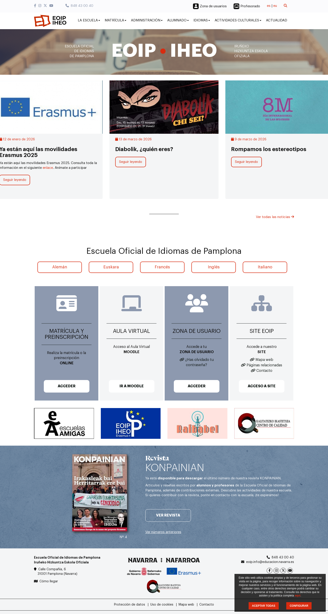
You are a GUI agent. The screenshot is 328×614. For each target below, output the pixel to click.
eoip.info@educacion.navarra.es (270, 562)
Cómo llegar (48, 581)
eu (275, 6)
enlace (48, 168)
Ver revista (168, 515)
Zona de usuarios (213, 6)
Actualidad (276, 20)
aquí (297, 595)
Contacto (264, 371)
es (269, 6)
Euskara (111, 267)
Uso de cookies (161, 604)
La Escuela (89, 20)
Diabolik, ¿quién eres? (144, 149)
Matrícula (115, 20)
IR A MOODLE (132, 386)
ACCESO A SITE (262, 386)
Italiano (265, 267)
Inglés (214, 267)
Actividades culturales (238, 20)
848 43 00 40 (79, 6)
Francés (162, 267)
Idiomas (201, 20)
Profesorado (250, 6)
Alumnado (178, 20)
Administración (147, 20)
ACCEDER (66, 386)
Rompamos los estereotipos (268, 149)
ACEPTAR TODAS (263, 605)
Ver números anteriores (163, 532)
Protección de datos (129, 604)
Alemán (59, 267)
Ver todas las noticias (275, 217)
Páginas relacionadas (264, 365)
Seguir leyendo (130, 162)
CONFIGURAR (299, 605)
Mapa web (264, 360)
